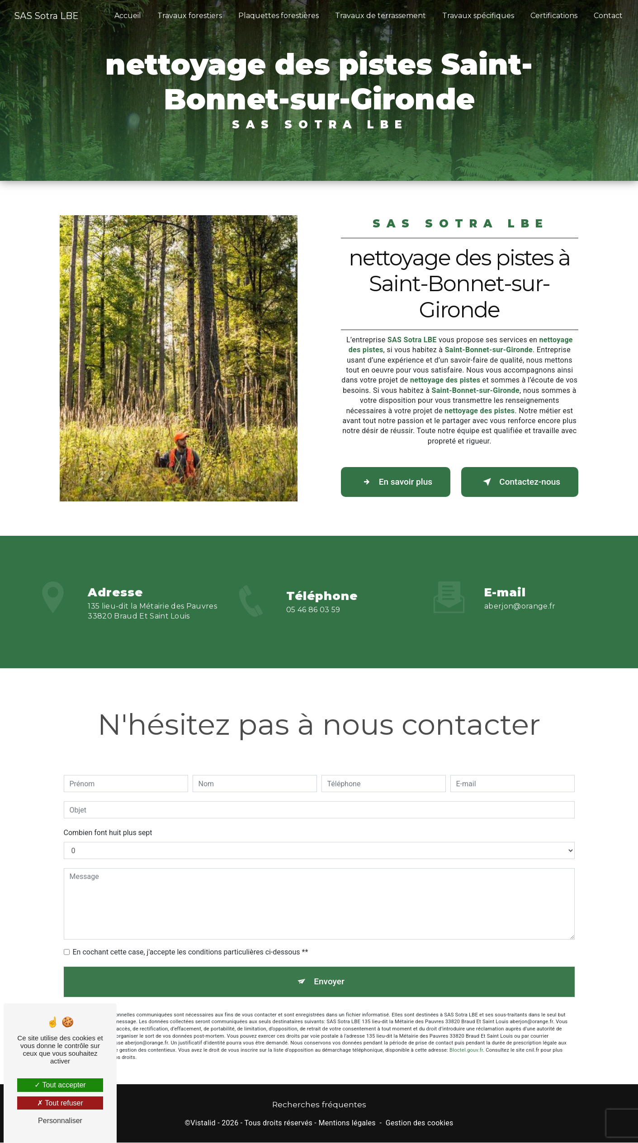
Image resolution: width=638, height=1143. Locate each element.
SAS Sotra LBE (46, 15)
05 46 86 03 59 (313, 621)
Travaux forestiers (189, 15)
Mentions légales (346, 1123)
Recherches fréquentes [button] (319, 1105)
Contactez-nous (519, 482)
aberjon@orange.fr (519, 594)
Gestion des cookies (420, 1123)
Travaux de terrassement (380, 15)
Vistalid (203, 1123)
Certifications (553, 15)
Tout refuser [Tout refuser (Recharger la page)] (60, 1103)
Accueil (127, 15)
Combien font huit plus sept (108, 821)
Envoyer (329, 970)
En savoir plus (396, 482)
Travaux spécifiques (478, 15)
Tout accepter (59, 1085)
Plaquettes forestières (278, 15)
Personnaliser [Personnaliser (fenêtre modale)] (60, 1120)
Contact (608, 15)
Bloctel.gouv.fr (466, 1039)
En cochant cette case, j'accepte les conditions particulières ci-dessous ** (190, 940)
